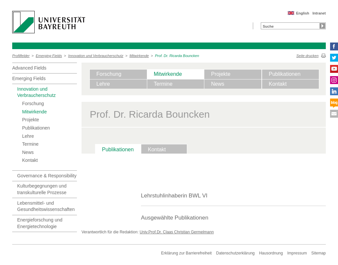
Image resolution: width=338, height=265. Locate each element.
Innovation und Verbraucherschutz (95, 56)
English (302, 13)
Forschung (33, 103)
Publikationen (36, 128)
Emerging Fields (49, 56)
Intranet (319, 13)
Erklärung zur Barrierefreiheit (186, 253)
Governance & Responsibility (47, 175)
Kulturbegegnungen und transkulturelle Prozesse (41, 189)
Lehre (28, 136)
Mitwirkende (139, 56)
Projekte (30, 119)
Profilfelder (21, 56)
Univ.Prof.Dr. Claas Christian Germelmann (177, 232)
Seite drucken (307, 56)
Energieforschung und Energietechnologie (39, 223)
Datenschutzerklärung (235, 253)
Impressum (297, 253)
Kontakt (30, 160)
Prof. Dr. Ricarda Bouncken (177, 56)
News (28, 152)
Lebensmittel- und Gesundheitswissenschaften (46, 206)
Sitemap (318, 253)
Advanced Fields (29, 68)
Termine (30, 144)
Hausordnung (271, 253)
